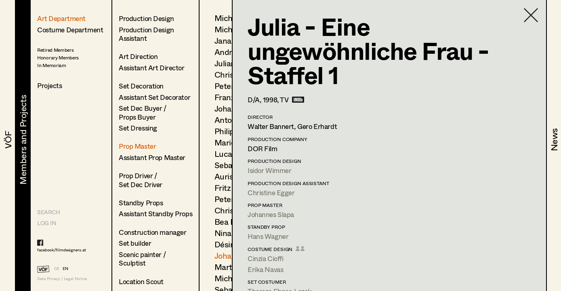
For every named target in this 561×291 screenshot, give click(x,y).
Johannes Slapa (271, 214)
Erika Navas (265, 269)
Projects (49, 85)
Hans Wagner (268, 236)
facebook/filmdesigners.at (61, 250)
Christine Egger (271, 192)
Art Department (61, 18)
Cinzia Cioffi (265, 258)
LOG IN (46, 223)
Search (48, 212)
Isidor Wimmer (269, 170)
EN (65, 268)
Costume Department (70, 29)
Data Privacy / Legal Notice (62, 278)
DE (56, 268)
